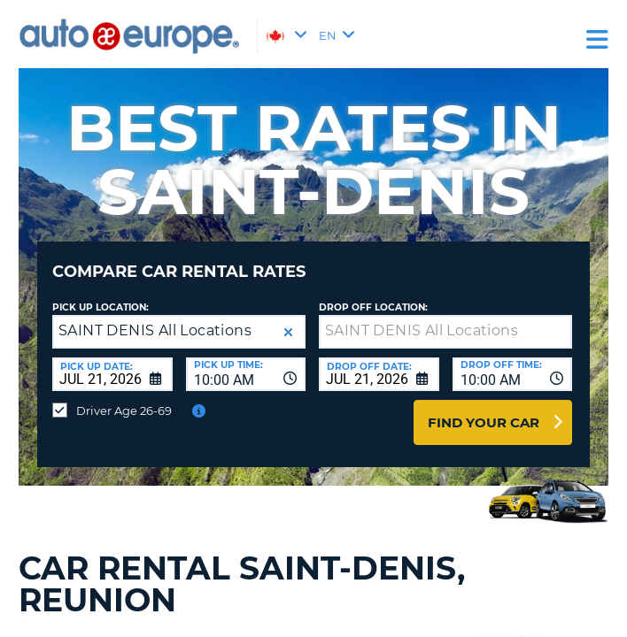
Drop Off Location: (373, 307)
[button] (288, 332)
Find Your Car (483, 422)
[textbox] (445, 332)
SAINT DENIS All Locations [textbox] (155, 330)
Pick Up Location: (100, 307)
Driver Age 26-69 (124, 410)
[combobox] (246, 374)
